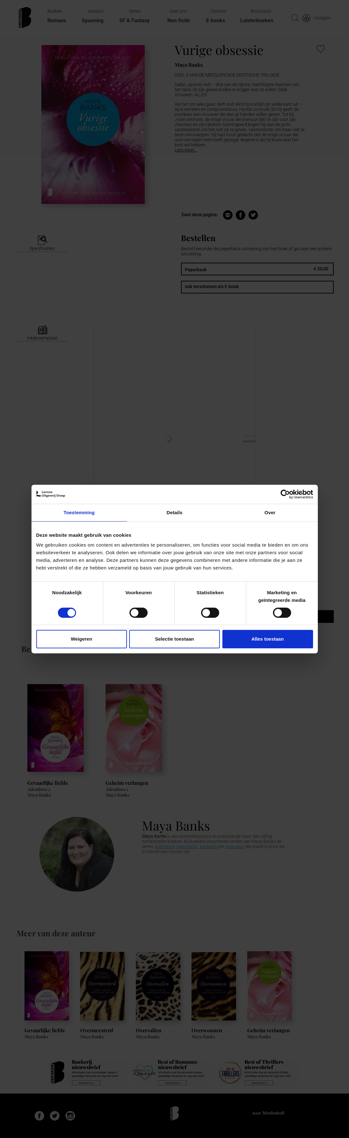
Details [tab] (175, 512)
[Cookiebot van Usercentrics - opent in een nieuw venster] (285, 494)
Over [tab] (270, 512)
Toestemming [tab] (79, 512)
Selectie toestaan (174, 639)
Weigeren (81, 639)
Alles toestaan (267, 639)
